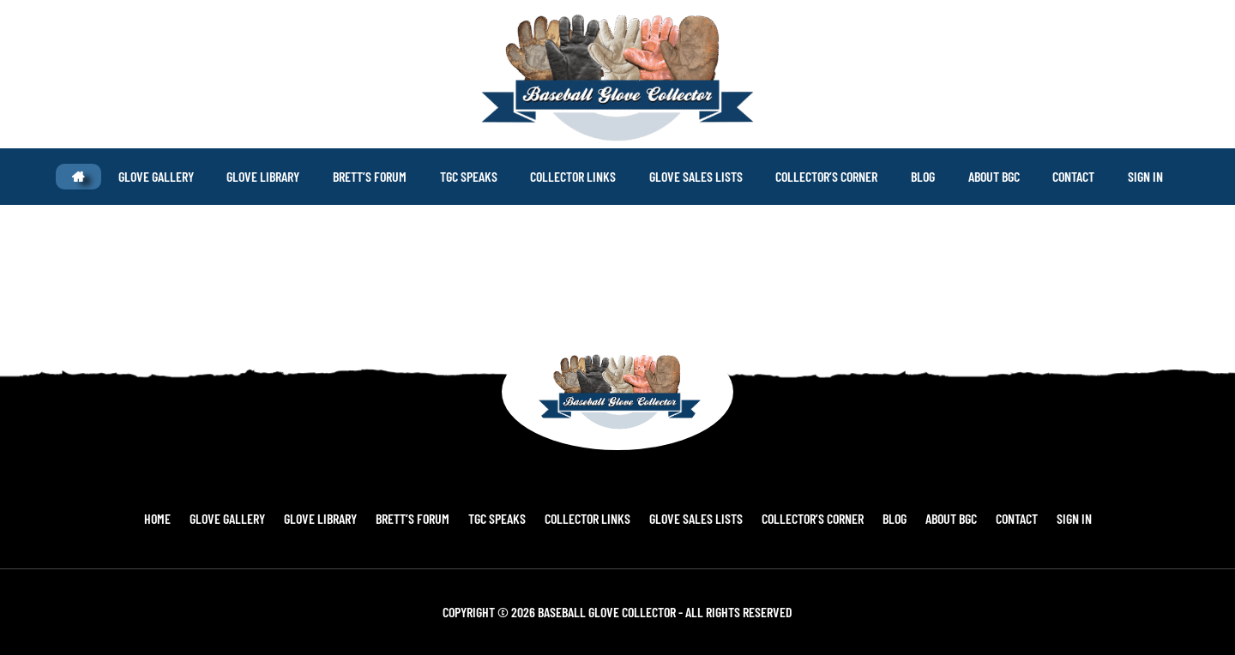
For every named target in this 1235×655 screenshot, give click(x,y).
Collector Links (590, 518)
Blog (882, 518)
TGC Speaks (504, 518)
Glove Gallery (250, 518)
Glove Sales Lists (693, 518)
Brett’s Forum (425, 518)
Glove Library (338, 518)
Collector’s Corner (805, 518)
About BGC (933, 518)
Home (185, 518)
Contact (994, 518)
